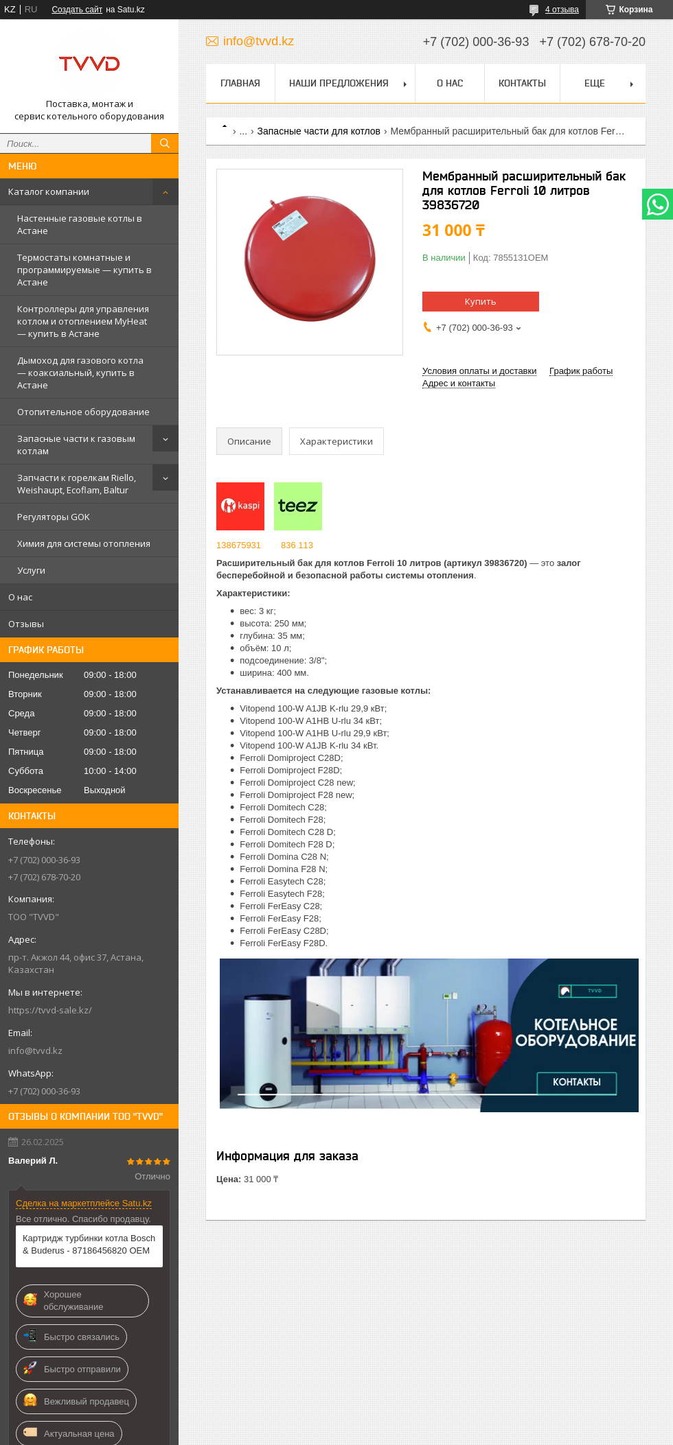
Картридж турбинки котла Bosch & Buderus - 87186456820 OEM (89, 1244)
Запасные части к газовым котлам (76, 444)
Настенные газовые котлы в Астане (79, 224)
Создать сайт (77, 9)
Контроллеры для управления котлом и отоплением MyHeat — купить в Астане (83, 321)
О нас (20, 597)
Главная (240, 83)
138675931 (238, 545)
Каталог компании (48, 191)
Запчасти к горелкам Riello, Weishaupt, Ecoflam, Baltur (76, 483)
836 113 (297, 545)
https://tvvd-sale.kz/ (50, 1010)
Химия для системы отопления (83, 543)
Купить (481, 301)
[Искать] (165, 143)
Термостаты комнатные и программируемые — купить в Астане (84, 269)
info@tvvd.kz (35, 1050)
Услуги (31, 570)
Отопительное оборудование (83, 412)
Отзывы (26, 624)
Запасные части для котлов (319, 131)
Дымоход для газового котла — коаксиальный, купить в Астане (80, 372)
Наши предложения (339, 83)
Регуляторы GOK (53, 516)
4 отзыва (562, 9)
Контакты (522, 83)
